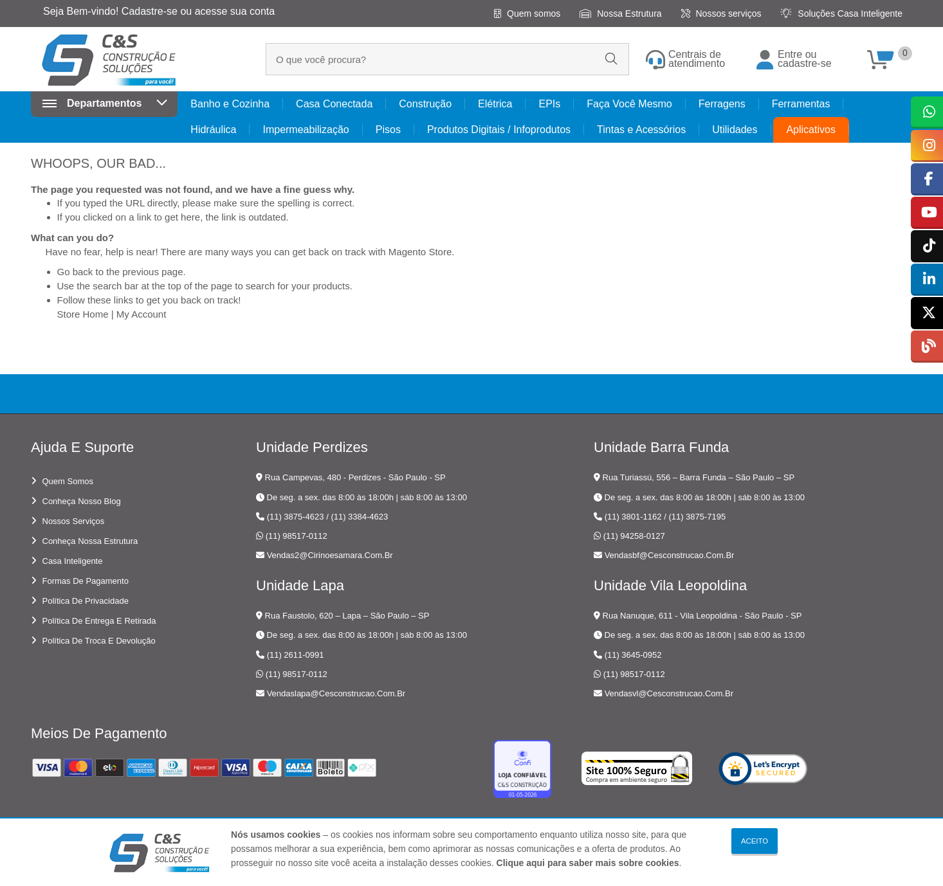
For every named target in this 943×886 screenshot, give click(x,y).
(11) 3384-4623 (359, 516)
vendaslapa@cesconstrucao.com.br (336, 693)
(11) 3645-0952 (633, 655)
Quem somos (527, 13)
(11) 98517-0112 (296, 536)
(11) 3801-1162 (633, 516)
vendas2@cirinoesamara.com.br (330, 555)
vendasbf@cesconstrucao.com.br (670, 555)
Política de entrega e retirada (99, 621)
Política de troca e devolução (99, 641)
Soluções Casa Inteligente (841, 13)
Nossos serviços (721, 13)
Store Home (83, 314)
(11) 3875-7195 (697, 516)
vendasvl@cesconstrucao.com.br (669, 693)
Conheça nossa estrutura (90, 541)
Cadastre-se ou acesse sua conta (198, 11)
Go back (75, 271)
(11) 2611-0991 (295, 655)
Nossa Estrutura (620, 13)
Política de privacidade (85, 601)
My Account (141, 314)
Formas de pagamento (85, 581)
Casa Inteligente (72, 561)
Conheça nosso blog (81, 501)
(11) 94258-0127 (634, 536)
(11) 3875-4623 (295, 516)
